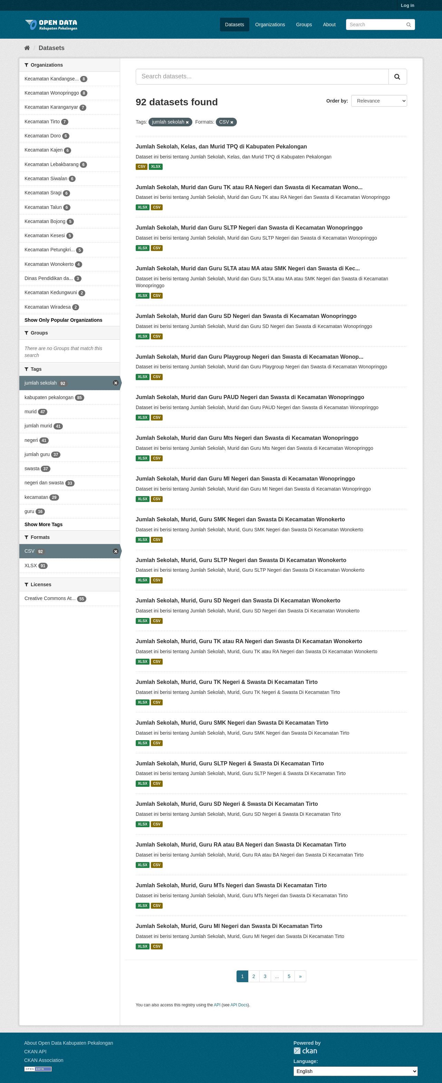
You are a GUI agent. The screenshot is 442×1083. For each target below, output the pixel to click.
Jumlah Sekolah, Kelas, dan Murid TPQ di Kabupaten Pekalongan (221, 146)
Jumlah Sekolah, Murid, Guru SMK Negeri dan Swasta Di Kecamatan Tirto (232, 723)
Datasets (234, 24)
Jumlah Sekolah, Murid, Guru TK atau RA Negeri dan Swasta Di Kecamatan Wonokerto (249, 641)
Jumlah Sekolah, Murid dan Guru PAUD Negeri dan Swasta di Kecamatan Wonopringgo (250, 397)
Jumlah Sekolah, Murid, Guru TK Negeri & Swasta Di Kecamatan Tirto (227, 682)
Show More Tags (44, 524)
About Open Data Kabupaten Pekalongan (68, 1043)
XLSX (155, 167)
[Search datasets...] (262, 77)
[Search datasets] (380, 24)
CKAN (305, 1050)
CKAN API (35, 1051)
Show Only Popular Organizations (64, 320)
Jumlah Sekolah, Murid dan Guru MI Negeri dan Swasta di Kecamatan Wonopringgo (245, 479)
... (277, 976)
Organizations (270, 24)
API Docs (239, 1005)
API (217, 1005)
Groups (304, 24)
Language (305, 1061)
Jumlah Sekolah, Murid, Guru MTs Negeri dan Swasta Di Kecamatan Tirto (231, 885)
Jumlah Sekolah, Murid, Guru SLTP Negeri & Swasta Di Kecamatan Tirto (230, 763)
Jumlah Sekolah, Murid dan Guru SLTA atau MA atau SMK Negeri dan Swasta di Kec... (248, 268)
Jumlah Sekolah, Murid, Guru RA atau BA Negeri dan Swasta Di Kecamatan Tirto (241, 845)
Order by (336, 101)
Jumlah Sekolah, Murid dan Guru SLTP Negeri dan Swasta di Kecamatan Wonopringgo (249, 228)
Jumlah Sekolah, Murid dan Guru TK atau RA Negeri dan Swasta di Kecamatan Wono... (249, 187)
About (329, 24)
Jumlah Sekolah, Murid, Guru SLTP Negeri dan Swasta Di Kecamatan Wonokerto (241, 560)
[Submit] (409, 24)
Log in (407, 5)
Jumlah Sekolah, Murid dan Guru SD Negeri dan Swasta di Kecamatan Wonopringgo (246, 316)
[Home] (27, 48)
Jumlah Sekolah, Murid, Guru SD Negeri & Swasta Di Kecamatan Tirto (227, 804)
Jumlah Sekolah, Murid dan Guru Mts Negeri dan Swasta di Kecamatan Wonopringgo (247, 438)
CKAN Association (44, 1060)
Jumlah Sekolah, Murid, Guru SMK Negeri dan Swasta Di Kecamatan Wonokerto (240, 519)
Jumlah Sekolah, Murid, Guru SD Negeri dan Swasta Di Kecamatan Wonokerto (238, 600)
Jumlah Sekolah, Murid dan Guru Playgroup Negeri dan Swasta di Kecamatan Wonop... (249, 357)
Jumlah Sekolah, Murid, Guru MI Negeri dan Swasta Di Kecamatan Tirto (229, 926)
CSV (141, 167)
